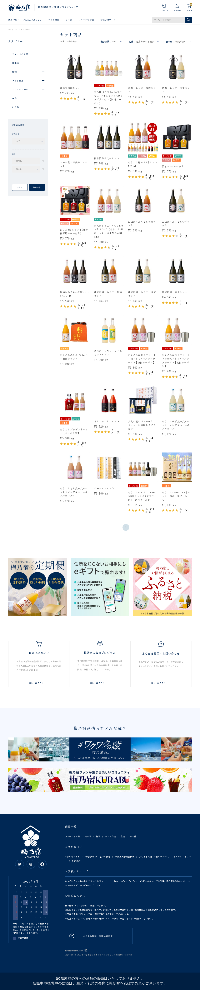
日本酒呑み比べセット (106, 158)
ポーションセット (104, 488)
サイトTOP (12, 30)
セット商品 (53, 19)
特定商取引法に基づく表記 (97, 856)
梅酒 (98, 836)
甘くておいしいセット (106, 421)
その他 (133, 836)
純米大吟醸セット (70, 87)
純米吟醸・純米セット (174, 292)
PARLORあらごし (32, 19)
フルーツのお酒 (86, 19)
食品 (123, 836)
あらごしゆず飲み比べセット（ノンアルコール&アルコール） (176, 425)
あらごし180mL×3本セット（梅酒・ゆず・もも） (176, 496)
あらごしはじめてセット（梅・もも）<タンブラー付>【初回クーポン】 (142, 358)
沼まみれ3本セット (173, 166)
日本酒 (69, 19)
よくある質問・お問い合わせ (153, 856)
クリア (20, 187)
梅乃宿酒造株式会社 (74, 950)
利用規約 (76, 860)
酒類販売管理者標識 (124, 856)
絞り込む (37, 187)
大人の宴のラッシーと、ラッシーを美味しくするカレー (142, 425)
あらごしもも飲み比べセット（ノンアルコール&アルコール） (74, 492)
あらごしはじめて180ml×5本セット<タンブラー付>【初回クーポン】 (142, 496)
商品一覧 (12, 19)
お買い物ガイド (107, 19)
